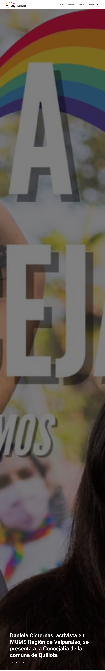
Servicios (81, 4)
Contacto (91, 4)
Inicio (61, 4)
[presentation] (64, 5)
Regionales (71, 4)
